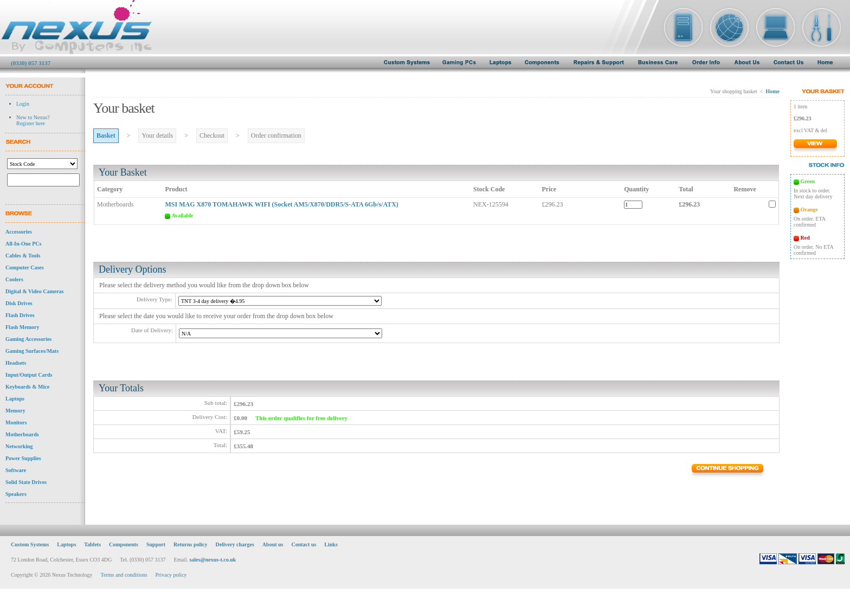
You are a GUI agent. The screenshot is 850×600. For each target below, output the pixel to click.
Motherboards (22, 438)
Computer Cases (24, 271)
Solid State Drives (26, 485)
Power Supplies (23, 461)
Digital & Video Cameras (34, 295)
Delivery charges (234, 548)
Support (155, 548)
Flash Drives (20, 318)
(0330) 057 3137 (30, 63)
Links (330, 548)
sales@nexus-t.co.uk (212, 563)
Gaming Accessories (28, 342)
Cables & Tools (22, 259)
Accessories (18, 235)
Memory (15, 414)
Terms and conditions (124, 578)
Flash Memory (22, 330)
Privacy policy (171, 578)
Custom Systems (30, 548)
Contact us (304, 548)
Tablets (92, 548)
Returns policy (190, 548)
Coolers (14, 283)
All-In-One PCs (23, 247)
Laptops (14, 402)
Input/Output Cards (28, 378)
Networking (19, 450)
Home (772, 91)
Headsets (15, 366)
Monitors (16, 426)
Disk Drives (19, 306)
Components (123, 548)
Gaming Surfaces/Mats (32, 354)
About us (273, 548)
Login (22, 104)
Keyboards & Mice (27, 390)
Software (15, 473)
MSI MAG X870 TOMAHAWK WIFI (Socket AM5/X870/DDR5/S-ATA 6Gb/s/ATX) (281, 204)
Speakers (16, 497)
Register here (30, 123)
